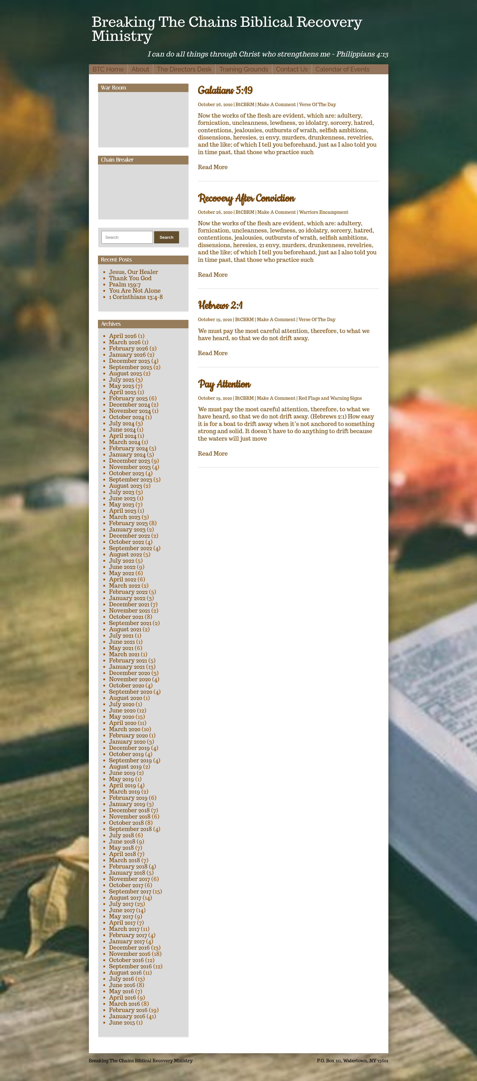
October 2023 (126, 473)
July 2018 (121, 835)
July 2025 (121, 379)
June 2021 (122, 641)
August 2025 (125, 373)
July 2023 (121, 492)
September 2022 (130, 548)
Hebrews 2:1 (220, 306)
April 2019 (122, 785)
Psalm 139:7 (125, 284)
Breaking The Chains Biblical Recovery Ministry (227, 28)
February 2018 (128, 866)
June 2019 (122, 772)
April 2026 (123, 336)
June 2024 (122, 429)
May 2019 (121, 779)
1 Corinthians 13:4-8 (136, 297)
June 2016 (122, 985)
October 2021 (126, 616)
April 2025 (123, 392)
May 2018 (121, 847)
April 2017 (122, 922)
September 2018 (130, 829)
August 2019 (125, 766)
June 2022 (122, 566)
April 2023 (123, 510)
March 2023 (125, 517)
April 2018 (122, 854)
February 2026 (128, 348)
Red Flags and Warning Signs (330, 398)
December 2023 (129, 460)
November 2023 (130, 467)
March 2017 (124, 928)
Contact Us (292, 69)
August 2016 (125, 972)
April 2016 (122, 997)
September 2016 (130, 966)
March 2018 (124, 860)
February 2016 (128, 1010)
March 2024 (124, 442)
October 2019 (126, 754)
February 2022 (128, 591)
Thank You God (130, 278)
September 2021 (130, 623)
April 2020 (123, 722)
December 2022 (129, 535)
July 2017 (121, 903)
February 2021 (128, 660)
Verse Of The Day (317, 104)
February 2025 (128, 398)
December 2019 (129, 747)
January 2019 (127, 804)
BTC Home (108, 69)
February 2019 (128, 797)
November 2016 (130, 953)
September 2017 (130, 891)
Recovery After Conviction (246, 199)
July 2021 (121, 635)
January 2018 (127, 872)
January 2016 (127, 1016)
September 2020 (130, 691)
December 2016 (129, 947)
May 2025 (121, 385)
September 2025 (130, 367)
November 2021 (129, 610)
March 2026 (125, 342)
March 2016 (124, 1003)
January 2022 (127, 598)
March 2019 (124, 791)
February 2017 (128, 935)
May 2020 (121, 716)
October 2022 (126, 541)
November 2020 (130, 679)
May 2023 (121, 504)
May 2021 (121, 648)
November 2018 (130, 816)
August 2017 (125, 897)
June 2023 (122, 498)
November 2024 (130, 410)
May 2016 (121, 991)
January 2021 (127, 666)
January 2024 (127, 454)
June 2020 (122, 710)
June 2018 (122, 841)
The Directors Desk (184, 69)
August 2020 (125, 698)
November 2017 (129, 879)
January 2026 (127, 354)
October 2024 (126, 417)
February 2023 (128, 523)
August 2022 (125, 554)
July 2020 (121, 704)
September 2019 (130, 760)
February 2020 (128, 735)
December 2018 (129, 810)
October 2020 (126, 685)
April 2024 (123, 435)
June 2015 (122, 1022)
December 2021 (129, 604)
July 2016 (121, 978)
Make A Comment (276, 104)
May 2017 (121, 916)
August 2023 (125, 485)
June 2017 (122, 910)
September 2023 (130, 479)
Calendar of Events (343, 69)
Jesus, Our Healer (133, 272)
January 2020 (127, 741)
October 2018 (126, 822)
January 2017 (127, 941)
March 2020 (125, 729)
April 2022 (122, 579)
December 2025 (129, 360)
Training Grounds (243, 69)
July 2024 (121, 423)
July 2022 (121, 560)
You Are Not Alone (135, 290)
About (140, 69)
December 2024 (129, 404)
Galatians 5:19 (225, 91)
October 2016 (126, 960)
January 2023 (127, 529)
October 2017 (126, 885)
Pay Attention (224, 385)
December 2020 (129, 673)
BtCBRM (245, 104)
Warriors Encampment (323, 212)
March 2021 (124, 654)
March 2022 (124, 585)
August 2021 (125, 629)
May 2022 (121, 573)
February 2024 (128, 448)
